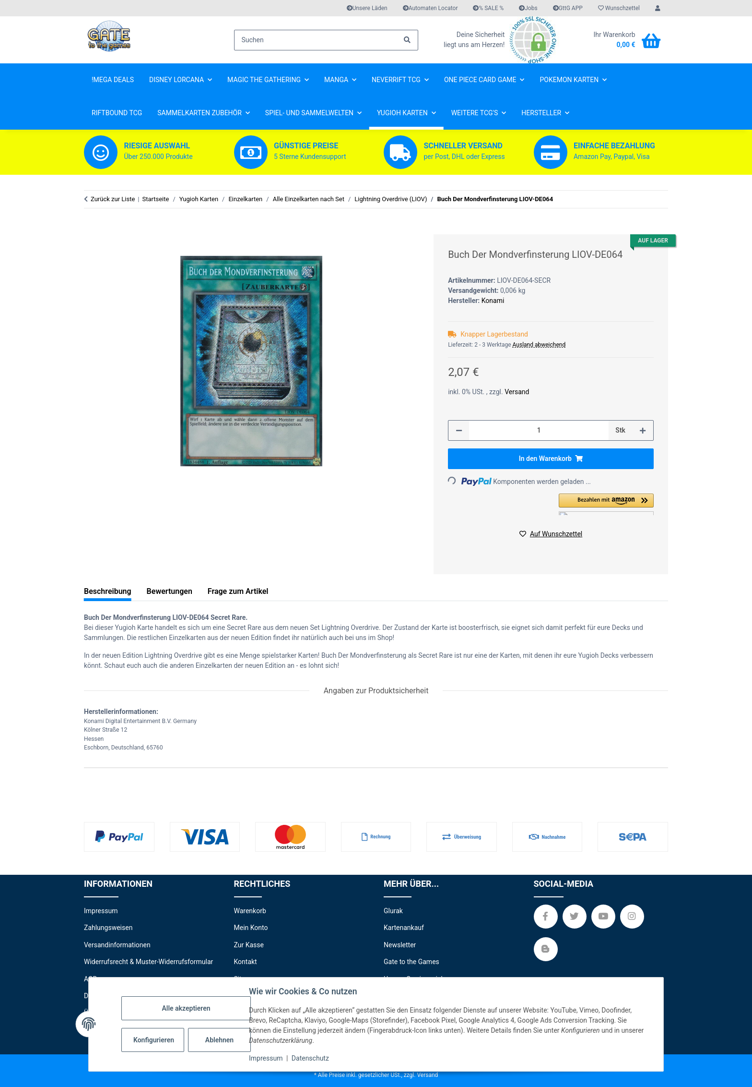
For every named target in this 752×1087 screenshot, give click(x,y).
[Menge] (539, 430)
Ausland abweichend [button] (539, 344)
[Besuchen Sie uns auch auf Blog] (546, 949)
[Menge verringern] (459, 430)
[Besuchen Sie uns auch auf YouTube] (603, 917)
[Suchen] (326, 40)
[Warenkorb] (622, 40)
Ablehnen (219, 1040)
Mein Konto (251, 927)
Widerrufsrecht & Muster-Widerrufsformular (148, 962)
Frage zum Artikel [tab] (238, 591)
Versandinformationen (117, 945)
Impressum (265, 1058)
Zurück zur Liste (113, 199)
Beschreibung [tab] (107, 591)
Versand (517, 392)
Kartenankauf (404, 927)
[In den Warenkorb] (91, 229)
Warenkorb (250, 911)
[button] (657, 8)
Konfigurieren (153, 1040)
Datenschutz (310, 1058)
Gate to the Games (411, 962)
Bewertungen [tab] (169, 591)
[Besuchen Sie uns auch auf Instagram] (632, 917)
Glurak (393, 911)
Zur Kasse (249, 945)
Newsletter (400, 945)
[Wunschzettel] (618, 8)
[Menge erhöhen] (642, 430)
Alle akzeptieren (186, 1008)
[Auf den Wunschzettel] (551, 534)
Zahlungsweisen (108, 927)
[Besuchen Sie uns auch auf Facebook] (546, 917)
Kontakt (245, 962)
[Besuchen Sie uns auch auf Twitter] (575, 917)
